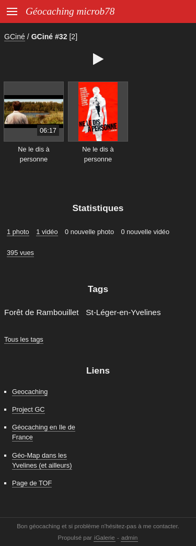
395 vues (20, 253)
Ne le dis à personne (33, 154)
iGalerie (104, 538)
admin (129, 538)
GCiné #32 (49, 36)
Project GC (28, 409)
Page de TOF (32, 483)
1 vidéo (46, 232)
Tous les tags (23, 339)
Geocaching (30, 392)
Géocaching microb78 (70, 11)
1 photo (18, 232)
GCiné (14, 36)
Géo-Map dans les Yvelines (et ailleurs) (42, 460)
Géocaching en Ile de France (43, 432)
